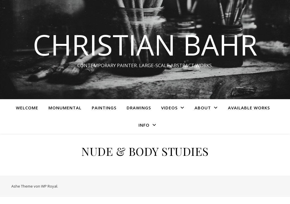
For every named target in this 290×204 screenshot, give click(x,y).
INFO (144, 125)
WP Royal (49, 186)
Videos (169, 107)
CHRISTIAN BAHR (145, 44)
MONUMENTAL (65, 107)
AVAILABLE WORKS (249, 107)
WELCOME (27, 107)
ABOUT (203, 107)
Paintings (104, 107)
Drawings (139, 107)
